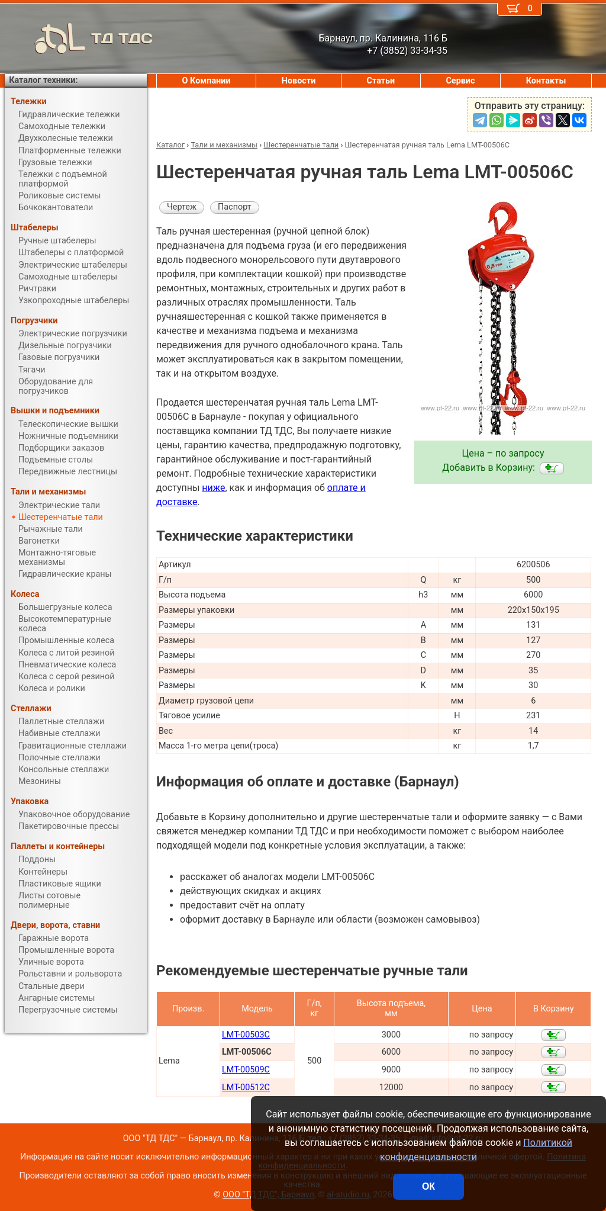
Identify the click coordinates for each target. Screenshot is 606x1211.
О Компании (206, 81)
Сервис (460, 81)
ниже (213, 487)
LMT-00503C (246, 1035)
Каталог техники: (43, 80)
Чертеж (181, 207)
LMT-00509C (246, 1070)
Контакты (546, 81)
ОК (428, 1186)
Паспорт (235, 207)
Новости (299, 81)
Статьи (380, 81)
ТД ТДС (79, 38)
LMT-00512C (246, 1087)
